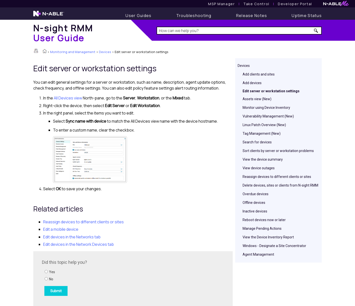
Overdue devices (255, 194)
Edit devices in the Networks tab (72, 237)
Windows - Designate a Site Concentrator (274, 246)
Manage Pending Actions (262, 228)
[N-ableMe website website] (336, 4)
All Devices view (68, 98)
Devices (105, 52)
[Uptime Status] (307, 15)
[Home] (63, 33)
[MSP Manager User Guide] (221, 3)
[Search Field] (239, 31)
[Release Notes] (251, 15)
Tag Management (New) (262, 133)
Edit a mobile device (60, 229)
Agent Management (258, 254)
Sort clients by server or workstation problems (278, 151)
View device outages (259, 168)
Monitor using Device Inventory (266, 108)
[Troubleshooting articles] (194, 15)
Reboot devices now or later (264, 220)
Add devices (252, 83)
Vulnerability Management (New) (268, 116)
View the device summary (263, 159)
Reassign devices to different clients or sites (277, 177)
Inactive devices (255, 211)
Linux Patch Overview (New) (264, 125)
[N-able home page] (48, 16)
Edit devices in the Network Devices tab (78, 244)
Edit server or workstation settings (271, 91)
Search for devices (257, 142)
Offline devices (254, 203)
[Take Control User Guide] (256, 3)
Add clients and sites (259, 74)
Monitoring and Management (72, 52)
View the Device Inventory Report (268, 237)
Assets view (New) (257, 99)
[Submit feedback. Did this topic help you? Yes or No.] (108, 277)
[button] (316, 31)
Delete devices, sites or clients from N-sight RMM (280, 185)
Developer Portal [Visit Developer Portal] (295, 3)
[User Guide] (138, 15)
